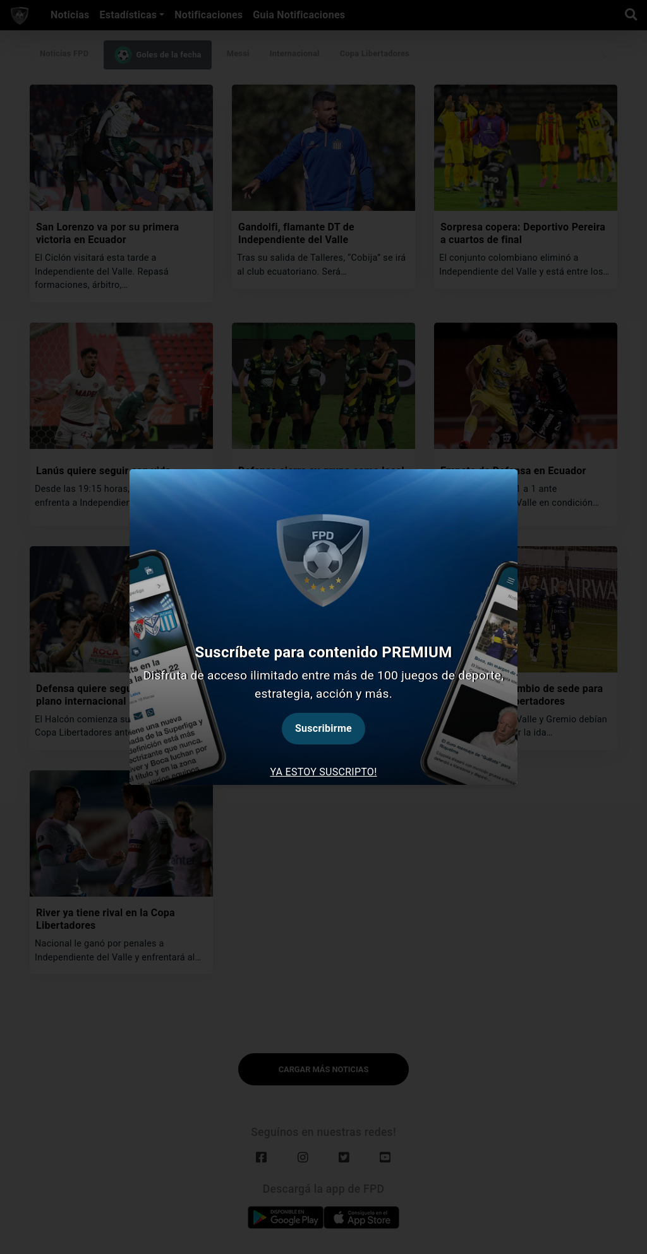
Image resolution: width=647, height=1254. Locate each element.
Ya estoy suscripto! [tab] (323, 772)
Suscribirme (323, 728)
